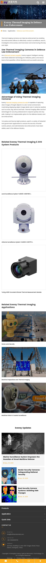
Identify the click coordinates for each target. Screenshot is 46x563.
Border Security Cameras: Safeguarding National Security (29, 472)
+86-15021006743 (12, 540)
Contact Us (6, 525)
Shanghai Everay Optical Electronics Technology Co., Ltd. (27, 555)
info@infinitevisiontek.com (15, 534)
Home (4, 31)
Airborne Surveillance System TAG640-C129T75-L (17, 242)
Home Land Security (8, 344)
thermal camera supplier (13, 55)
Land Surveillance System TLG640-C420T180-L (16, 194)
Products (5, 508)
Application (11, 31)
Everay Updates (23, 428)
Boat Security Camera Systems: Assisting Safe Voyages (28, 490)
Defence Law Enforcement (25, 31)
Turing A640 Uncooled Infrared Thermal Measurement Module (21, 292)
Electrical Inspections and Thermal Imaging (16, 380)
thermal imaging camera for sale (17, 103)
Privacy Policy (21, 558)
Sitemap (9, 558)
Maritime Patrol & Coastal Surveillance (14, 415)
